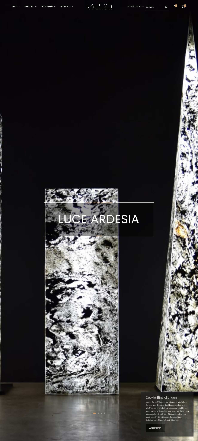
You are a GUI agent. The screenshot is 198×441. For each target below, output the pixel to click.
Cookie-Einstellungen (161, 397)
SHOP (14, 6)
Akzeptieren (155, 428)
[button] (183, 6)
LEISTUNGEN (47, 6)
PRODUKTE (65, 6)
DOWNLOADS (133, 6)
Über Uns (29, 6)
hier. (177, 420)
